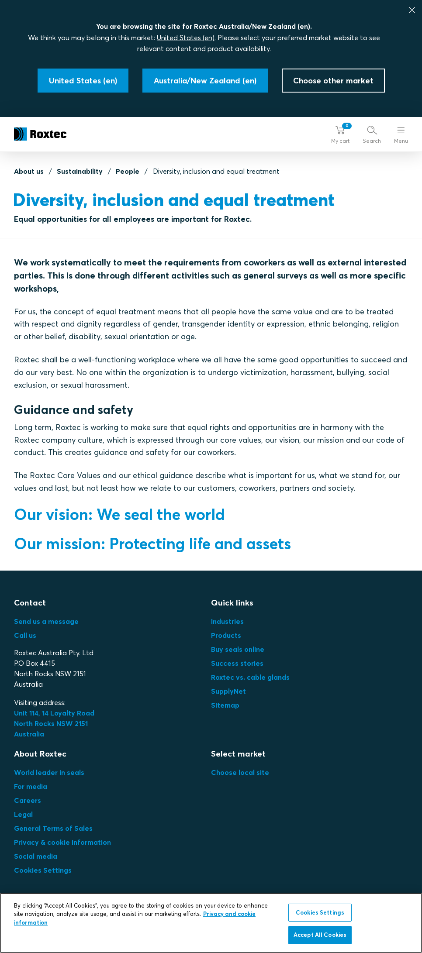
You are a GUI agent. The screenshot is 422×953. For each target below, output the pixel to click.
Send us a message (46, 621)
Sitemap (225, 705)
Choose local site (240, 772)
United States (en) (185, 37)
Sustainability (80, 171)
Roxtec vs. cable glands (250, 677)
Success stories (237, 663)
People (127, 171)
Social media (35, 856)
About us (29, 171)
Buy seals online (237, 649)
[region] (211, 923)
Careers (27, 800)
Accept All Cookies (320, 934)
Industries (227, 621)
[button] (340, 134)
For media (30, 786)
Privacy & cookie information (62, 842)
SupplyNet (228, 691)
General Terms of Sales (53, 828)
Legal (23, 814)
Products (226, 635)
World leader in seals (49, 772)
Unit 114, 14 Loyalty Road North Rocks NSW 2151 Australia (55, 723)
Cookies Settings (43, 870)
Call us (25, 635)
